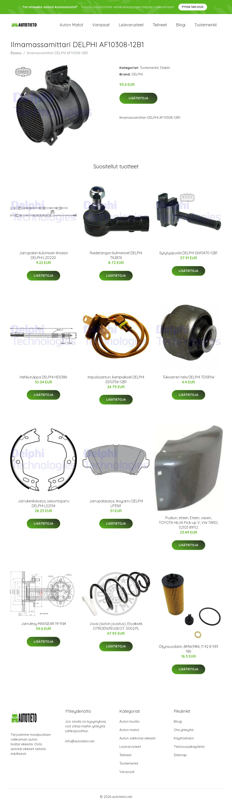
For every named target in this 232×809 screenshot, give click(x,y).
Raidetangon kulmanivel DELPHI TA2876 (116, 259)
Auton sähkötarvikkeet (137, 743)
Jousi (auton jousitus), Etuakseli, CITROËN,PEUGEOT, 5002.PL (116, 630)
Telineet (160, 27)
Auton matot (71, 27)
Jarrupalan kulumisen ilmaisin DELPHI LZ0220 (43, 259)
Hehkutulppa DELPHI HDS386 (43, 381)
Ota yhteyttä (183, 734)
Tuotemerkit (205, 27)
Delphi (165, 72)
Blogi (180, 27)
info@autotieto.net (79, 746)
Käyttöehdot (184, 743)
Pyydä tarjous (192, 7)
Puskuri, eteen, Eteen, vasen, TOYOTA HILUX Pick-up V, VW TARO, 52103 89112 (188, 527)
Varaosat (101, 27)
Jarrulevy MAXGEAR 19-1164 (43, 628)
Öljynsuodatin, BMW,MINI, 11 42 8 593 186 (188, 653)
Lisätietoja (138, 103)
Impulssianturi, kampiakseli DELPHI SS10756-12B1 (116, 384)
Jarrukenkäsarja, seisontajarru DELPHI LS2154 (43, 508)
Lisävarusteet (131, 27)
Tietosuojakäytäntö (189, 751)
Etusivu (16, 57)
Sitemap (180, 759)
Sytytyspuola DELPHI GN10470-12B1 (188, 257)
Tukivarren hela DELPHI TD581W (188, 381)
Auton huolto (129, 726)
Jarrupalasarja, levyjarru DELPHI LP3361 (116, 508)
